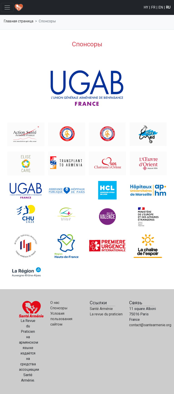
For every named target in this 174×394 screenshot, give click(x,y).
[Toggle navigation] (7, 7)
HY (146, 7)
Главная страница (18, 21)
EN (160, 7)
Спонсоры (59, 308)
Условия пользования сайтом (61, 318)
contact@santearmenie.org (150, 325)
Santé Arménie (101, 309)
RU (168, 7)
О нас (54, 302)
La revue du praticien (106, 314)
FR (153, 7)
